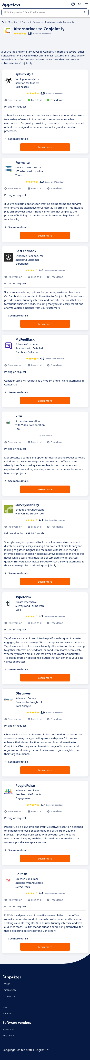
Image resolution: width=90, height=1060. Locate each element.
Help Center (9, 1035)
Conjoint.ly (38, 21)
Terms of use (9, 995)
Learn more (45, 147)
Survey (25, 21)
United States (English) (33, 1050)
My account (8, 1029)
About (6, 1007)
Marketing (13, 21)
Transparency (9, 989)
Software (7, 1013)
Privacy (6, 983)
